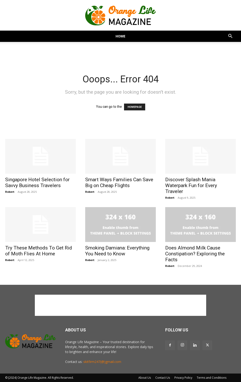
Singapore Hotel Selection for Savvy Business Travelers (37, 182)
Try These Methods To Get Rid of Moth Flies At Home (38, 251)
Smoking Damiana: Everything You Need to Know (117, 251)
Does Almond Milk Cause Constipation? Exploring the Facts (195, 253)
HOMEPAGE (135, 107)
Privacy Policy (183, 378)
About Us (144, 378)
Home (120, 36)
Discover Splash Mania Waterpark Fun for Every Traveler (191, 185)
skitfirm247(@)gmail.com (102, 361)
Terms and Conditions (211, 378)
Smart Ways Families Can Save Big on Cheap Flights (119, 182)
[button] (230, 36)
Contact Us (162, 378)
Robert (9, 191)
